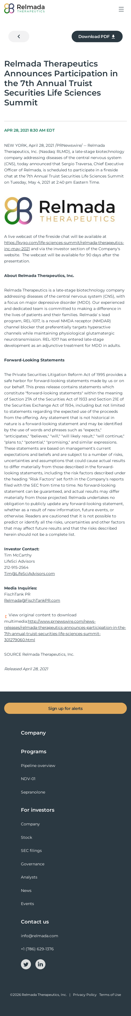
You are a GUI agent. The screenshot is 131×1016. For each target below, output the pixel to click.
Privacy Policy (85, 995)
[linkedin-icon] (40, 964)
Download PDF (97, 36)
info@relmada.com (39, 935)
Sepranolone (33, 792)
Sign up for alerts (65, 708)
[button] (121, 13)
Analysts (29, 877)
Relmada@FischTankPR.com (32, 600)
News (26, 890)
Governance (32, 863)
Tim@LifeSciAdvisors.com (29, 573)
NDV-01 (28, 778)
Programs (33, 752)
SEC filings (31, 850)
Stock (26, 837)
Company (33, 733)
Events (27, 903)
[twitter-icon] (26, 964)
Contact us (35, 922)
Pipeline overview (38, 765)
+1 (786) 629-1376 (37, 948)
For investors (37, 810)
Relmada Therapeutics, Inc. (44, 995)
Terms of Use (110, 995)
